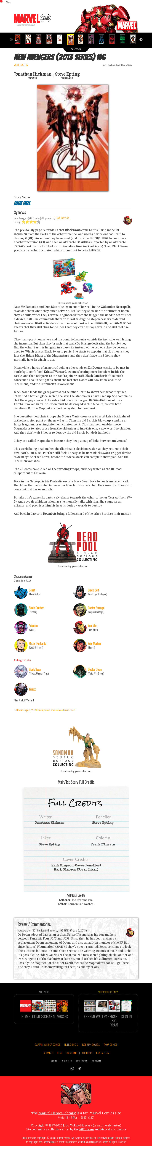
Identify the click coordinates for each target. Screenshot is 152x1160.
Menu (8, 2)
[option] (19, 39)
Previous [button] (11, 39)
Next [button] (141, 39)
